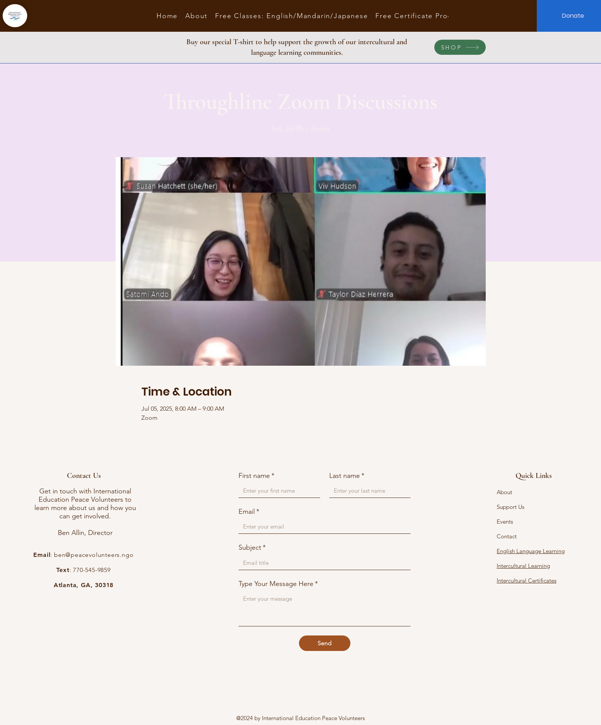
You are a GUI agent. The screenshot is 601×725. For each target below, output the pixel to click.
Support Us (510, 506)
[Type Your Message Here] (324, 609)
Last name (346, 476)
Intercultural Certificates (526, 580)
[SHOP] (460, 47)
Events (505, 521)
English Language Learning (531, 551)
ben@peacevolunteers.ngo (93, 554)
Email (249, 511)
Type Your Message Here (278, 584)
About (504, 492)
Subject (252, 547)
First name (256, 476)
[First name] (277, 491)
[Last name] (367, 491)
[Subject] (322, 563)
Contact (507, 536)
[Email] (322, 526)
